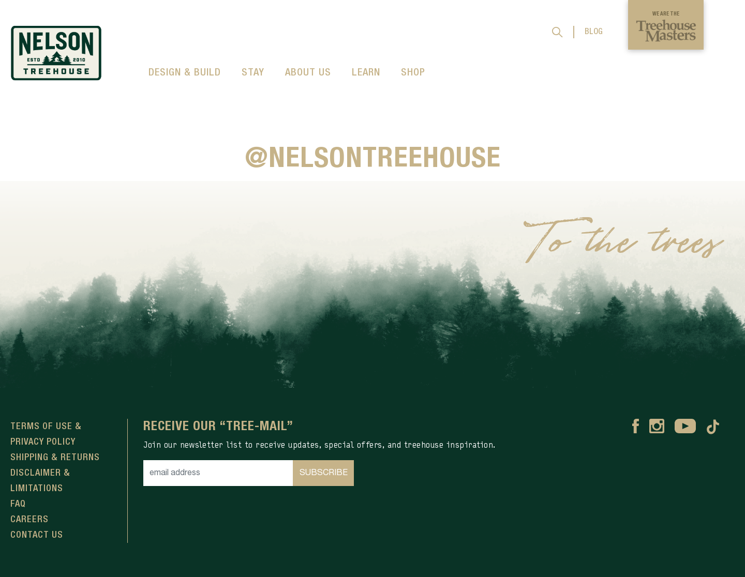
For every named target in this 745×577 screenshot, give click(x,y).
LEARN (366, 73)
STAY (253, 73)
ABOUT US (308, 73)
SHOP (413, 73)
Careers (29, 519)
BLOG (594, 32)
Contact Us (36, 535)
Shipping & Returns (55, 457)
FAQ (18, 504)
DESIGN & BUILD (184, 73)
